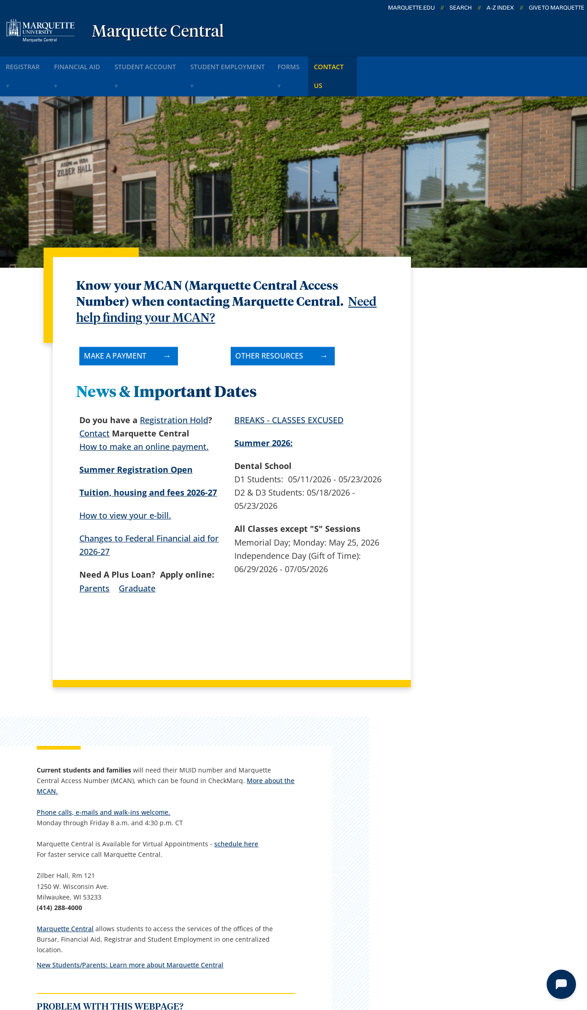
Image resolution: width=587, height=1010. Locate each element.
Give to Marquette (556, 8)
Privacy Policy (289, 959)
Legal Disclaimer (358, 959)
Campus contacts (221, 831)
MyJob (298, 904)
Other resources (269, 331)
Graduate (137, 562)
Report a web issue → (472, 902)
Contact (94, 408)
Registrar (28, 63)
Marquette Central (158, 32)
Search (460, 8)
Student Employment (259, 63)
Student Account (168, 63)
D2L (294, 879)
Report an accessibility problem (474, 677)
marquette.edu (411, 8)
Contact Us (383, 63)
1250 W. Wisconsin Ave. (75, 846)
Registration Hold (174, 394)
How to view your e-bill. (125, 490)
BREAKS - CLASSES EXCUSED (288, 394)
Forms (330, 63)
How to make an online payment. (144, 421)
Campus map (213, 855)
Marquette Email (318, 831)
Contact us (208, 879)
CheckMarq (308, 855)
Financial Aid (91, 63)
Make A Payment (115, 331)
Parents (94, 562)
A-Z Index (500, 8)
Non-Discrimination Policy (451, 959)
